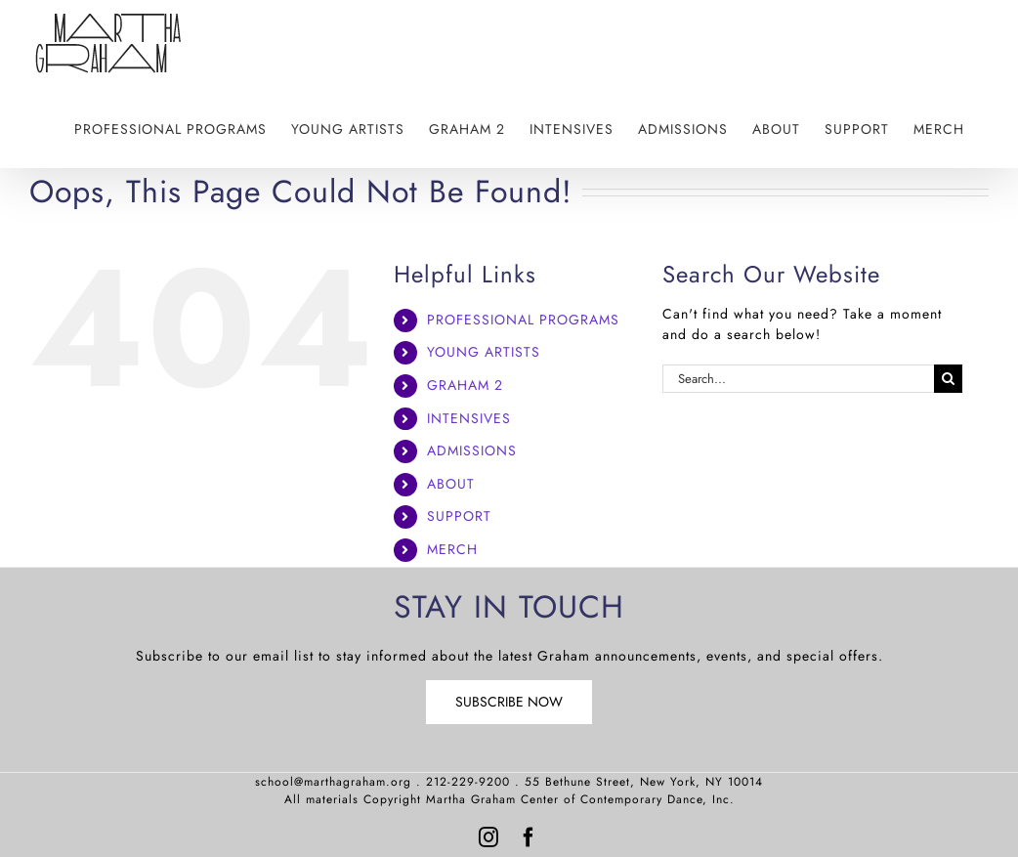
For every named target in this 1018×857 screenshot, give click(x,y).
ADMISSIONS (472, 450)
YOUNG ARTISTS (483, 352)
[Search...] (798, 378)
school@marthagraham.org (333, 782)
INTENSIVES (469, 418)
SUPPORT (459, 516)
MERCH (452, 549)
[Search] (948, 378)
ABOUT (451, 483)
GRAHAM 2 (465, 385)
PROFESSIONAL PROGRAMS (523, 319)
